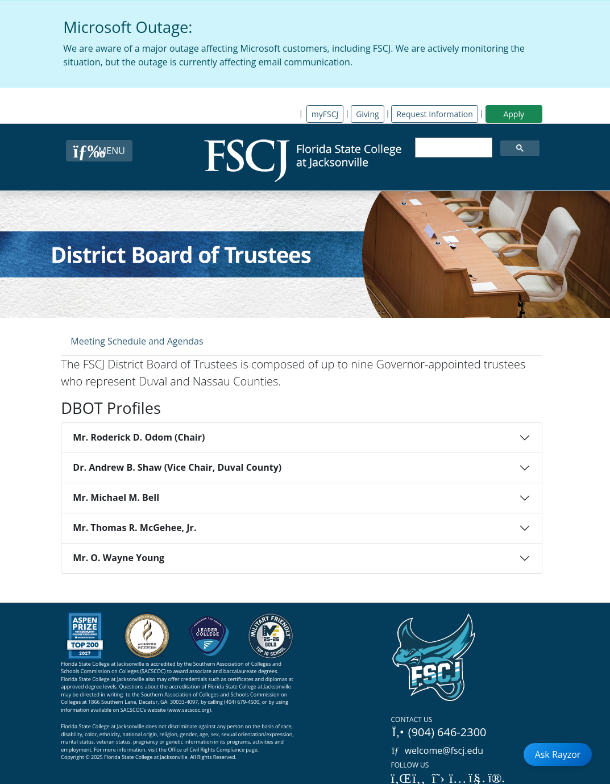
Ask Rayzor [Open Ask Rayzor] (558, 754)
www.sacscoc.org (189, 710)
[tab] (137, 340)
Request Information (434, 114)
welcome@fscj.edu (437, 750)
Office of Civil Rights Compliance (206, 749)
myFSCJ (325, 114)
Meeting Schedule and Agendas (136, 341)
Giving (367, 114)
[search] (452, 148)
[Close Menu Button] (99, 150)
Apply (513, 114)
